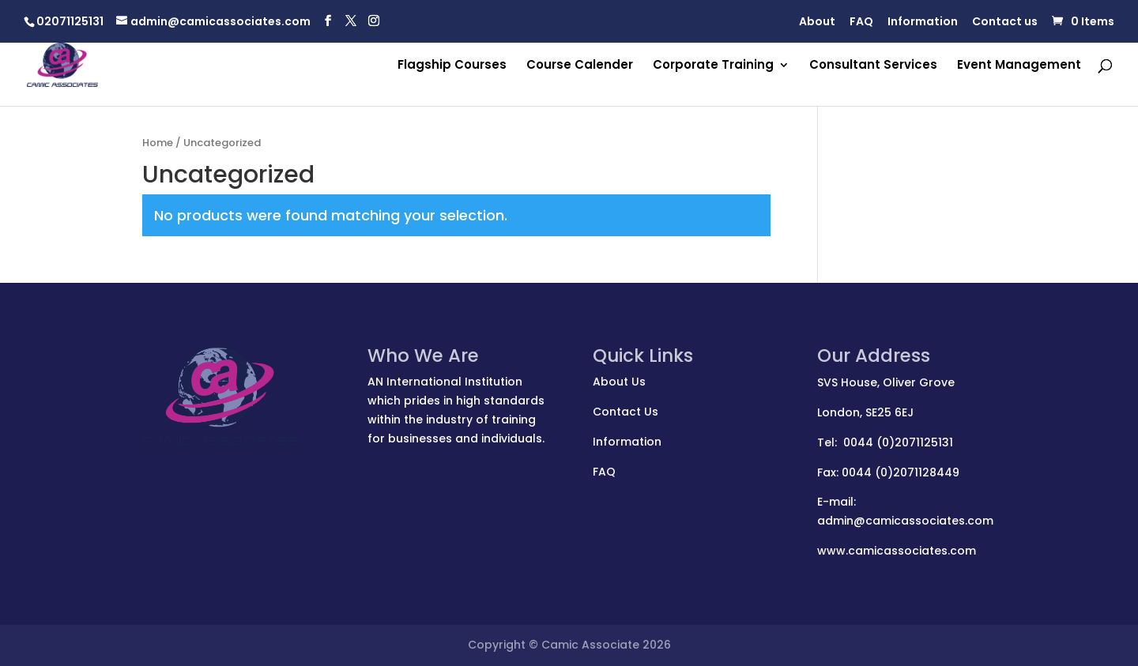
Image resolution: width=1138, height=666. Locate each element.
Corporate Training (713, 66)
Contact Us (625, 412)
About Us (619, 381)
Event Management (1019, 66)
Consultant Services (873, 66)
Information (922, 22)
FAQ (861, 22)
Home (157, 142)
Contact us (1005, 22)
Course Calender (579, 66)
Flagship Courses (452, 66)
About (817, 22)
